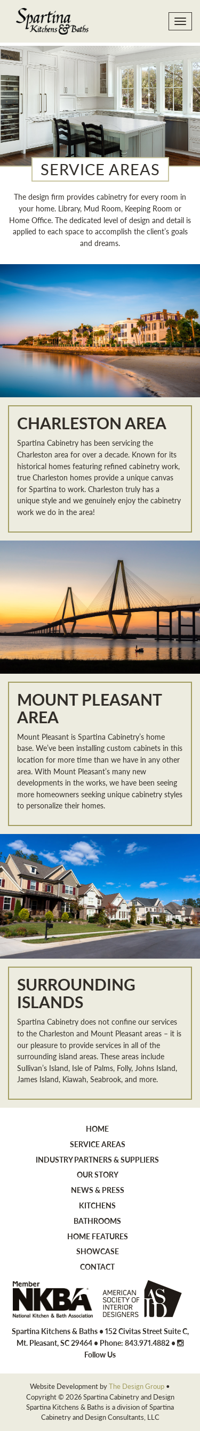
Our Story (97, 1174)
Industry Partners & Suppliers (97, 1159)
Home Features (97, 1236)
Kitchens (97, 1205)
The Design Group (136, 1386)
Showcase (97, 1251)
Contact (97, 1266)
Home (97, 1128)
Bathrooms (97, 1220)
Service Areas (97, 1144)
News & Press (97, 1189)
